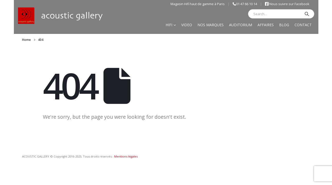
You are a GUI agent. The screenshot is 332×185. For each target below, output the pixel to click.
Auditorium (240, 24)
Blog (284, 24)
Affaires (266, 24)
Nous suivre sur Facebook (287, 4)
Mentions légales (126, 156)
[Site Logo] (60, 15)
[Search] (307, 14)
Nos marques (210, 24)
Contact (303, 24)
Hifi (169, 24)
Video (186, 24)
